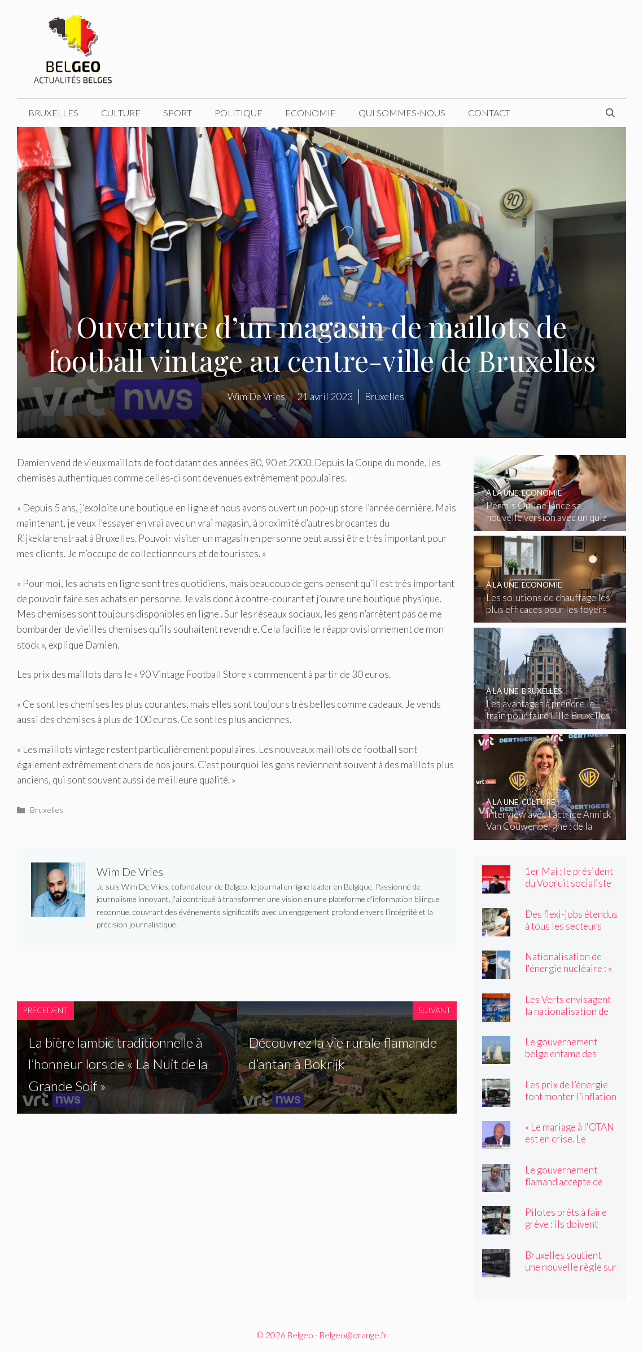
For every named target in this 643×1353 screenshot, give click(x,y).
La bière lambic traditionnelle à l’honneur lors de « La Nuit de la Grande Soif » (118, 1064)
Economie (310, 112)
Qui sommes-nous (401, 112)
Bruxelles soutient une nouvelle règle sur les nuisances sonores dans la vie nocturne (571, 1273)
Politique (239, 112)
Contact (489, 112)
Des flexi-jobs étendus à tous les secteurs (571, 920)
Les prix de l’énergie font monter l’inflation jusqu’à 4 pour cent (570, 1096)
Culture (121, 112)
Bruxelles (53, 112)
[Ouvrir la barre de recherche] (610, 113)
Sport (177, 112)
